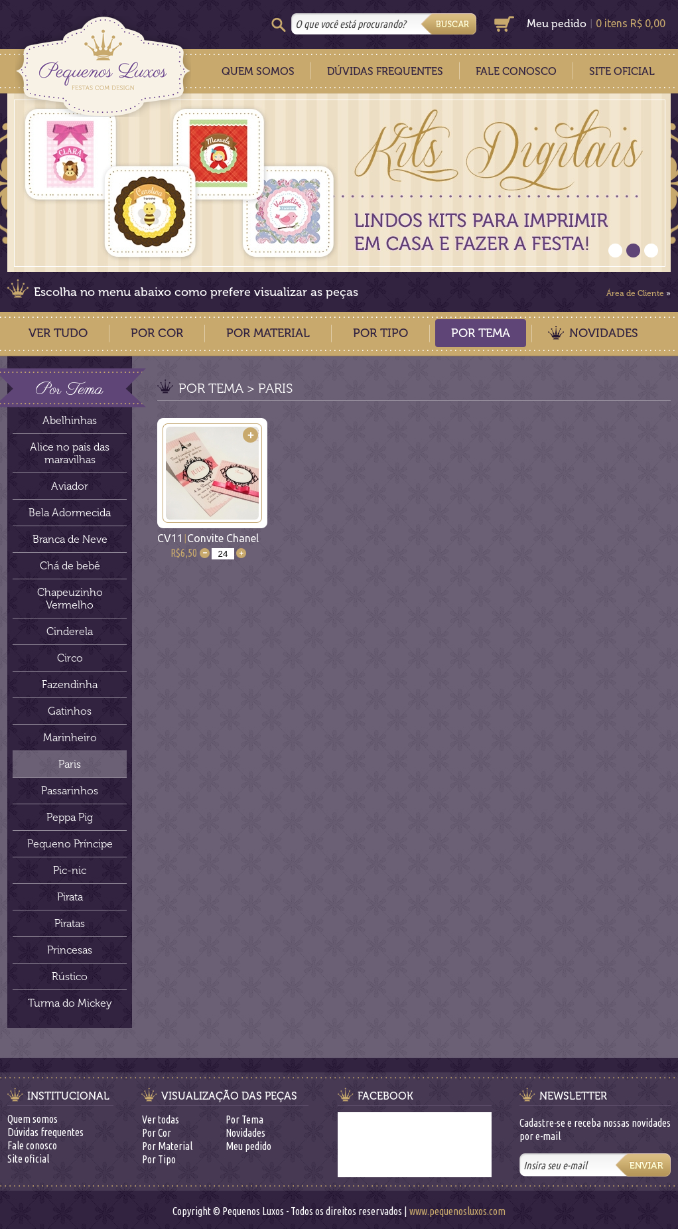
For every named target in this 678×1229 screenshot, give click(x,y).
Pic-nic (69, 870)
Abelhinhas (69, 420)
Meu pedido (556, 23)
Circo (70, 658)
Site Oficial (622, 71)
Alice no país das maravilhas (69, 453)
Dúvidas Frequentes (385, 71)
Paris (69, 764)
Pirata (70, 897)
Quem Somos (258, 71)
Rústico (70, 976)
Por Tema (480, 333)
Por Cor (157, 333)
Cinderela (69, 631)
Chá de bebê (70, 565)
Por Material (268, 333)
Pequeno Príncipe (70, 843)
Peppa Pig (69, 817)
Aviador (69, 486)
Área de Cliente (635, 293)
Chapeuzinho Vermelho (70, 598)
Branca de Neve (70, 539)
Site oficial (28, 1159)
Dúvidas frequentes (45, 1132)
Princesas (69, 950)
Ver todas (160, 1119)
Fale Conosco (516, 71)
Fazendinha (70, 684)
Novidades (603, 333)
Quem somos (32, 1119)
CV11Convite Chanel (208, 538)
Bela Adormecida (70, 512)
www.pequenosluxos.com (457, 1211)
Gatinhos (70, 711)
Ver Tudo (58, 333)
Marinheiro (70, 737)
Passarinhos (69, 790)
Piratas (69, 923)
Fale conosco (32, 1145)
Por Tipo (380, 333)
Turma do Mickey (70, 1003)
